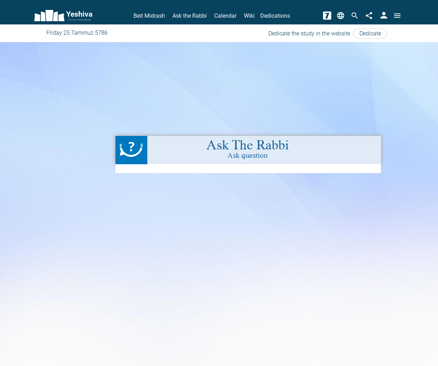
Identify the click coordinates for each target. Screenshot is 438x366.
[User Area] (384, 16)
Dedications (275, 15)
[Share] (369, 16)
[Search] (355, 16)
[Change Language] (341, 16)
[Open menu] (397, 16)
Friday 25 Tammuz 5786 (77, 32)
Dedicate (370, 33)
